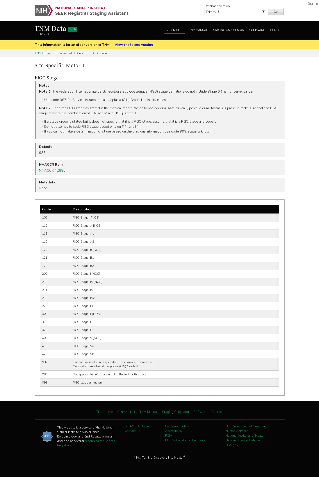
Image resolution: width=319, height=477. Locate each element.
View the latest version (134, 45)
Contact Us (132, 431)
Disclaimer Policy (177, 426)
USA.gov (232, 445)
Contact (276, 30)
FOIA (168, 435)
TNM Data (56, 29)
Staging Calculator (228, 30)
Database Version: (217, 6)
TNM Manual (198, 30)
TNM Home (43, 53)
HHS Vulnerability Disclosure (185, 440)
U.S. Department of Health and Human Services (247, 428)
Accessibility (173, 431)
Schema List (175, 30)
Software (257, 30)
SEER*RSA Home (137, 426)
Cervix (81, 53)
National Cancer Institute (243, 440)
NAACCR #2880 (52, 170)
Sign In (313, 3)
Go (276, 11)
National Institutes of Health (245, 435)
